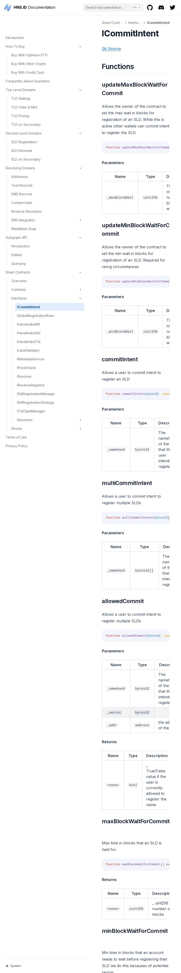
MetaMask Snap (23, 214)
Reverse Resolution (26, 196)
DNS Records (21, 179)
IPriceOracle (26, 358)
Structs (31, 428)
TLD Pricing (20, 101)
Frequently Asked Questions (28, 66)
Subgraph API (29, 222)
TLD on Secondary (26, 110)
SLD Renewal (21, 136)
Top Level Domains (29, 75)
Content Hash (21, 188)
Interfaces (31, 283)
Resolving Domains (29, 153)
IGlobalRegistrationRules (34, 303)
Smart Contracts (29, 257)
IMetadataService (30, 349)
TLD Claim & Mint (24, 92)
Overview (18, 266)
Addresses (19, 162)
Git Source (81, 48)
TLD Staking (20, 83)
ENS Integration (31, 205)
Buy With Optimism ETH (29, 40)
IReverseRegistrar (31, 375)
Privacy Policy (17, 446)
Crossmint (85, 917)
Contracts (31, 275)
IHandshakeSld (28, 323)
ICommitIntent (28, 292)
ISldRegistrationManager (34, 386)
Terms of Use (16, 437)
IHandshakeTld (28, 332)
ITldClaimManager (31, 411)
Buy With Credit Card (27, 57)
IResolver (24, 366)
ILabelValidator (28, 340)
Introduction (15, 23)
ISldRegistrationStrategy (34, 399)
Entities (16, 240)
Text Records (22, 170)
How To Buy (29, 31)
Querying (18, 248)
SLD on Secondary (26, 144)
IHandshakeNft (28, 314)
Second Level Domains (29, 118)
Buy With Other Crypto (28, 49)
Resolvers (34, 420)
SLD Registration (24, 127)
